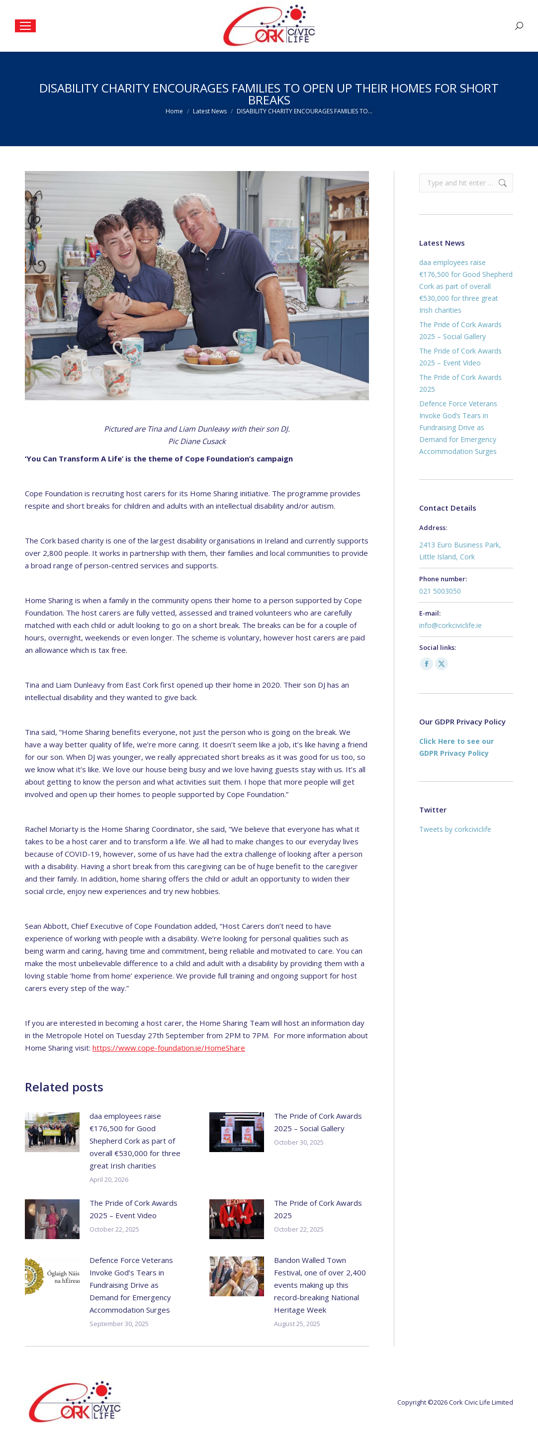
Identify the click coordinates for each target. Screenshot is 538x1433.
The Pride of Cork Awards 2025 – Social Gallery (318, 1122)
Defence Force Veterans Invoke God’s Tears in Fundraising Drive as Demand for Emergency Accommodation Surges (131, 1285)
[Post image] (52, 1132)
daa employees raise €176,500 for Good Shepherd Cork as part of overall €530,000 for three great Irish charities (135, 1140)
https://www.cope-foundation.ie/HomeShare (168, 1048)
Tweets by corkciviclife (455, 829)
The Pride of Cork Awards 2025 (318, 1209)
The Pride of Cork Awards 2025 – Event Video (134, 1209)
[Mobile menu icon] (25, 25)
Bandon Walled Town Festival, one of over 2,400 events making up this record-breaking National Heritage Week (320, 1285)
